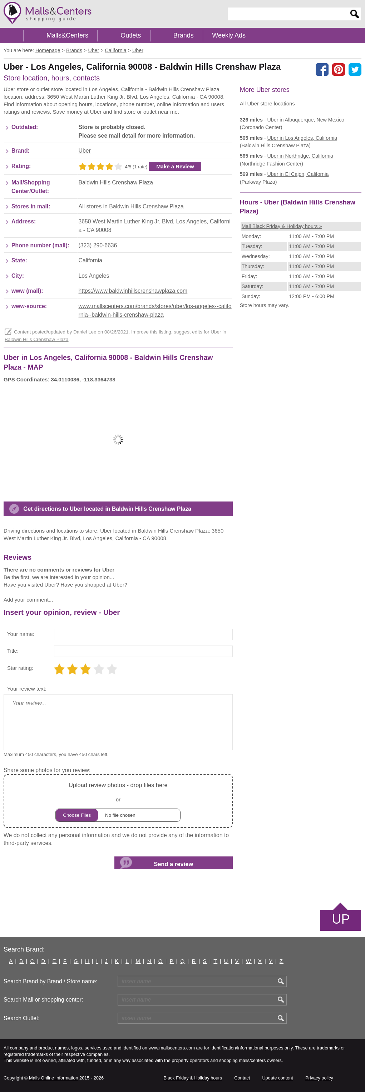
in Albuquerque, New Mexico (305, 120)
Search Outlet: (22, 1018)
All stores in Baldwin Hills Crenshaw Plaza (131, 206)
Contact (242, 1078)
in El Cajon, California (298, 174)
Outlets (130, 35)
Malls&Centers (67, 35)
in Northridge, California (300, 156)
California (91, 260)
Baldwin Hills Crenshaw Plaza (116, 182)
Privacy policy (319, 1078)
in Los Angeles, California (302, 138)
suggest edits (188, 332)
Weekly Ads (229, 35)
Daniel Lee (85, 332)
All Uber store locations (267, 103)
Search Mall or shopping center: (43, 1000)
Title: (13, 651)
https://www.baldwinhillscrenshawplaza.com (133, 291)
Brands (183, 35)
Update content (277, 1078)
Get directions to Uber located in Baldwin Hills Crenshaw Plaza (107, 509)
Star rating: (20, 668)
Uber (85, 151)
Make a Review (175, 166)
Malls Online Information (53, 1078)
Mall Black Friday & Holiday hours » (282, 226)
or (118, 801)
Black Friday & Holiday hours (192, 1078)
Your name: (20, 634)
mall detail (123, 136)
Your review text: (26, 689)
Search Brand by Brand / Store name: (51, 981)
